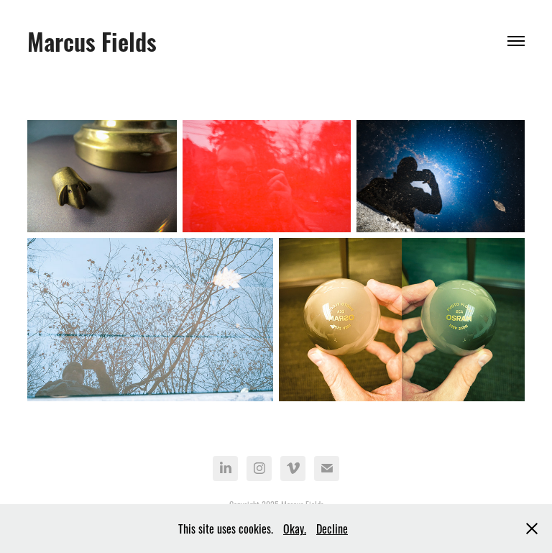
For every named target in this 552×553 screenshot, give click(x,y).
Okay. (294, 527)
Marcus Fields (92, 40)
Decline (332, 527)
